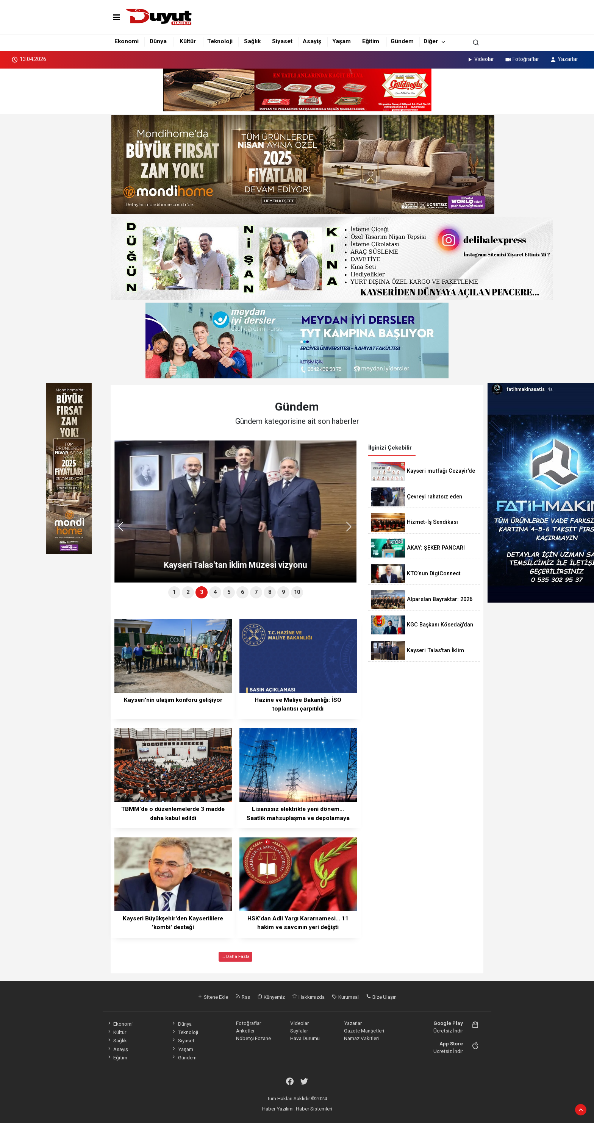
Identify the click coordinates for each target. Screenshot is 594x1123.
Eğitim (370, 41)
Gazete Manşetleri (364, 1031)
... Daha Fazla (236, 956)
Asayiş (312, 41)
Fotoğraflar (522, 59)
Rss (242, 997)
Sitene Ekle (212, 997)
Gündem (402, 41)
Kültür (188, 41)
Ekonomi (126, 41)
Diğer (431, 41)
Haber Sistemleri (314, 1109)
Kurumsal (345, 997)
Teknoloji (220, 41)
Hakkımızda (308, 997)
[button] (351, 530)
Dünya (158, 41)
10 (297, 592)
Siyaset (282, 41)
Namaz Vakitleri (361, 1038)
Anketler (245, 1031)
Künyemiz (271, 997)
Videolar (480, 59)
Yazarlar (564, 59)
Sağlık (252, 41)
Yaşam (341, 41)
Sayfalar (299, 1031)
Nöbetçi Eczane (253, 1038)
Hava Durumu (305, 1038)
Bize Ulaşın (381, 997)
